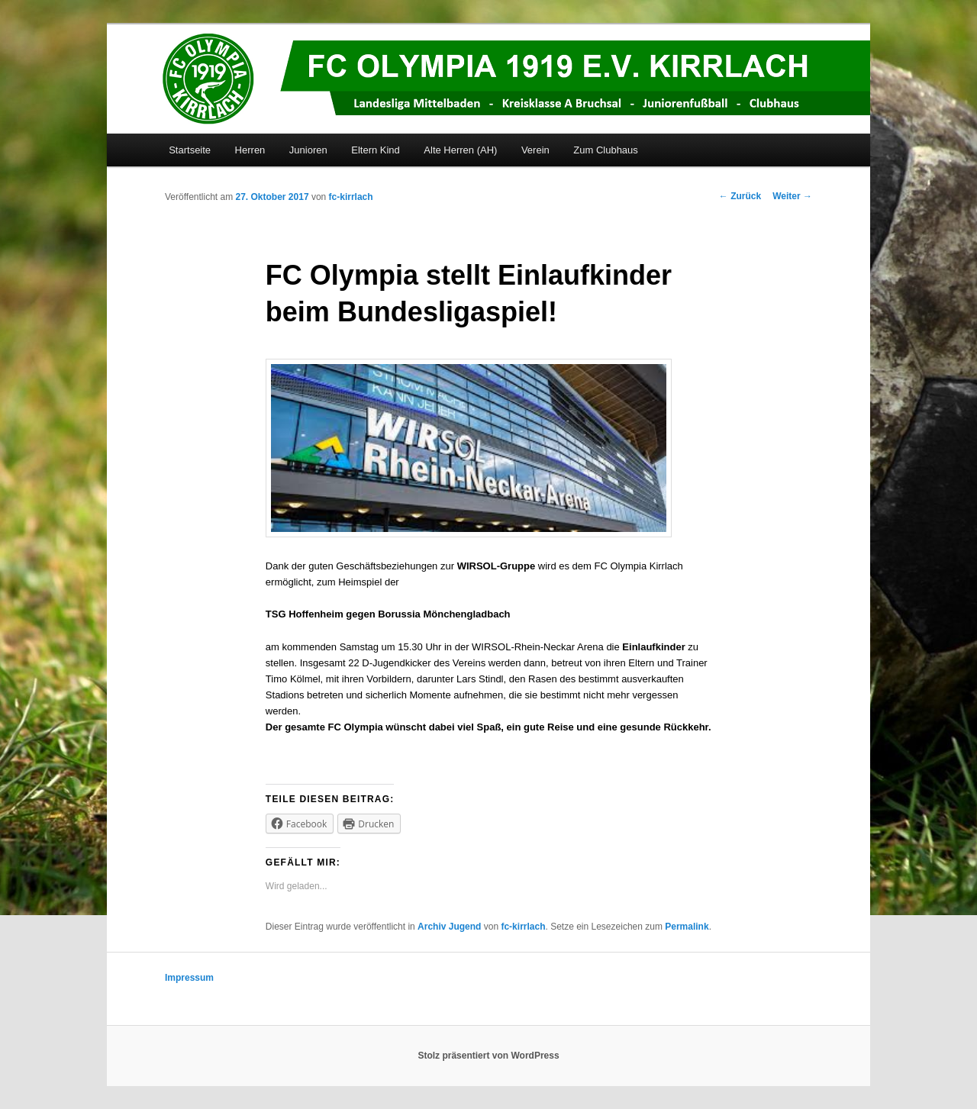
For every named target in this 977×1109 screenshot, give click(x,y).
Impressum (189, 977)
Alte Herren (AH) (460, 150)
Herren (250, 150)
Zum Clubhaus (605, 150)
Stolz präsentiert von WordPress (488, 1055)
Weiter (792, 196)
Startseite (190, 150)
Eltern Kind (375, 150)
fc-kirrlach (351, 197)
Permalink (686, 926)
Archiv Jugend (449, 926)
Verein (535, 150)
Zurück (740, 196)
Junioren (308, 150)
